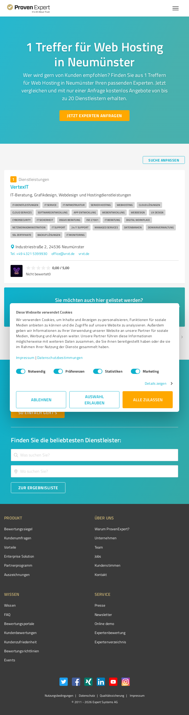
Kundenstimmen (108, 565)
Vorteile (10, 547)
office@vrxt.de (62, 253)
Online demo (104, 623)
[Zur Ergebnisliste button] (38, 487)
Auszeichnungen (17, 574)
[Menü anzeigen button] (175, 8)
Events (9, 659)
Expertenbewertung (110, 632)
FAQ (7, 614)
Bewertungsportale (19, 623)
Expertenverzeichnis (110, 641)
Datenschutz (86, 695)
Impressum (25, 357)
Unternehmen (106, 537)
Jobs (98, 556)
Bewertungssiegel (18, 528)
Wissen (10, 605)
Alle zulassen (148, 400)
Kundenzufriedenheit (20, 641)
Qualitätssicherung (112, 695)
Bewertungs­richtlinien (21, 650)
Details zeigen (155, 383)
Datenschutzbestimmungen (60, 357)
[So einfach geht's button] (38, 412)
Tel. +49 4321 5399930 (28, 253)
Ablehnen (41, 400)
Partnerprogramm (18, 565)
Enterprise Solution (19, 556)
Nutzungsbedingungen (59, 695)
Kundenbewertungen (20, 632)
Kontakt (101, 574)
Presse (100, 605)
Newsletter (103, 614)
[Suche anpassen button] (164, 160)
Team (99, 547)
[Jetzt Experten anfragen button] (94, 115)
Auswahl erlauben (94, 399)
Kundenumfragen (17, 537)
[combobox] (94, 455)
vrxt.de (84, 253)
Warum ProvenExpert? (112, 528)
